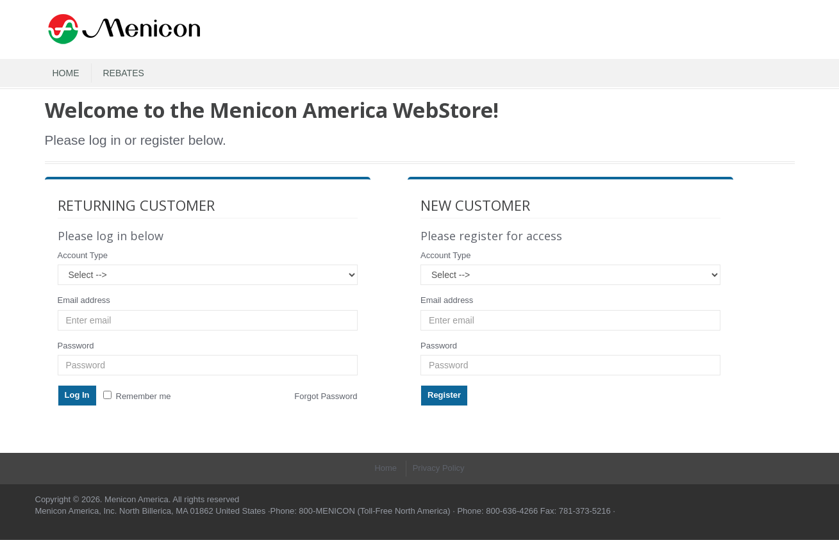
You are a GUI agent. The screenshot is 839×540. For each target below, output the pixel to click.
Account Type (83, 255)
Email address (84, 300)
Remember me (137, 396)
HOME (66, 73)
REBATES (123, 73)
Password (76, 345)
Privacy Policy (439, 468)
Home (385, 468)
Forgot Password (325, 396)
